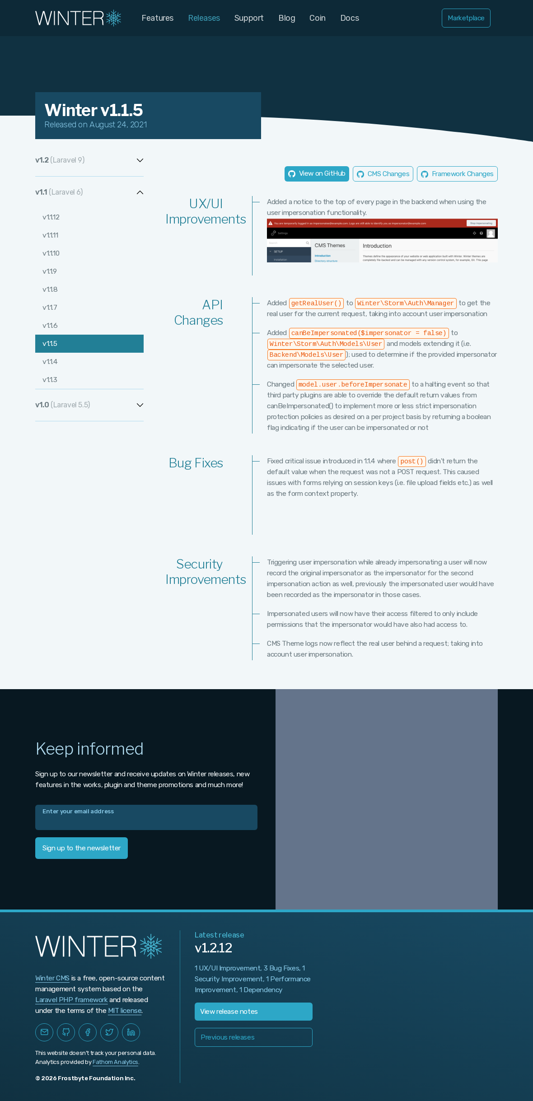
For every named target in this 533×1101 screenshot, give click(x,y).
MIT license (125, 1011)
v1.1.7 (49, 307)
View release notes (229, 1012)
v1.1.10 (50, 253)
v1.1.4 (50, 362)
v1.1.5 (49, 344)
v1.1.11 (50, 235)
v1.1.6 (50, 326)
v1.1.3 (49, 380)
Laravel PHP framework (71, 1000)
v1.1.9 (49, 271)
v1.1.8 (50, 289)
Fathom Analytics (115, 1062)
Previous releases (227, 1037)
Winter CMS (52, 978)
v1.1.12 (50, 217)
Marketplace (466, 18)
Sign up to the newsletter (81, 848)
